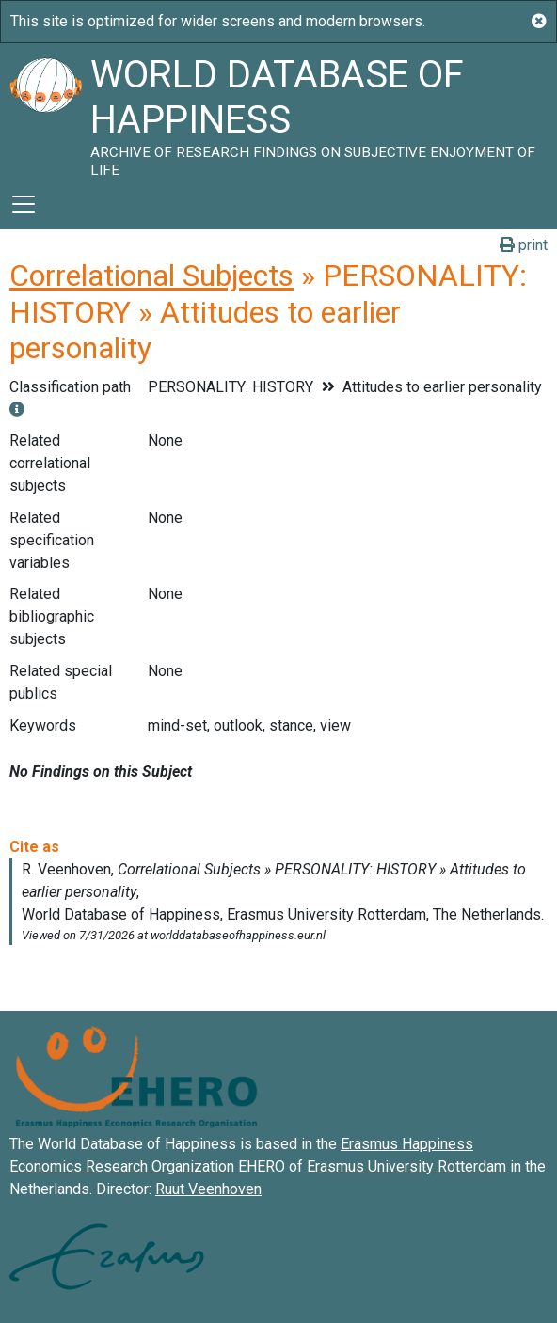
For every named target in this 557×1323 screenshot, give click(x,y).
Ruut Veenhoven (208, 1189)
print (524, 245)
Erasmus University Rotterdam (406, 1166)
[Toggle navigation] (23, 204)
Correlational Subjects (151, 275)
